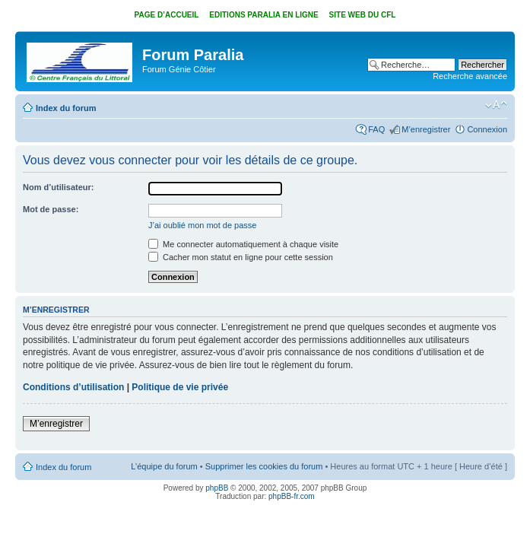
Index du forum (66, 108)
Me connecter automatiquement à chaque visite (243, 244)
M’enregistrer (425, 129)
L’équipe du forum (164, 466)
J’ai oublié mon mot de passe (202, 225)
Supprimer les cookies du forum (264, 466)
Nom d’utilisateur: (58, 187)
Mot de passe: (50, 209)
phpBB (216, 488)
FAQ (376, 129)
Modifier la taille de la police (496, 105)
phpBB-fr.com (291, 496)
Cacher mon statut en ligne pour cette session (240, 257)
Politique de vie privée (180, 387)
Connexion (487, 129)
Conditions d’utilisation (73, 387)
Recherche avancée (470, 76)
